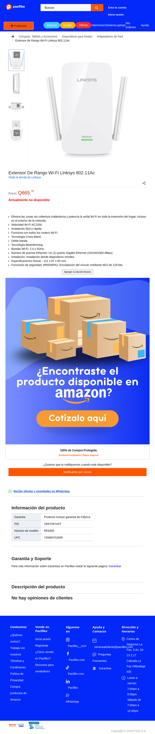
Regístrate (41, 645)
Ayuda (145, 25)
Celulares (110, 25)
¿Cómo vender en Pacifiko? (44, 655)
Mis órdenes (131, 25)
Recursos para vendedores (44, 668)
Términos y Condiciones (18, 664)
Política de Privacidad (16, 677)
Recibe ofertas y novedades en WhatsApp (42, 491)
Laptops (121, 25)
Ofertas (83, 25)
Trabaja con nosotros (17, 651)
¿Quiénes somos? (16, 638)
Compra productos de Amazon (18, 693)
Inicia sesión (43, 639)
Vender (67, 25)
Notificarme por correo (78, 472)
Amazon (52, 25)
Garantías (115, 566)
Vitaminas (97, 25)
